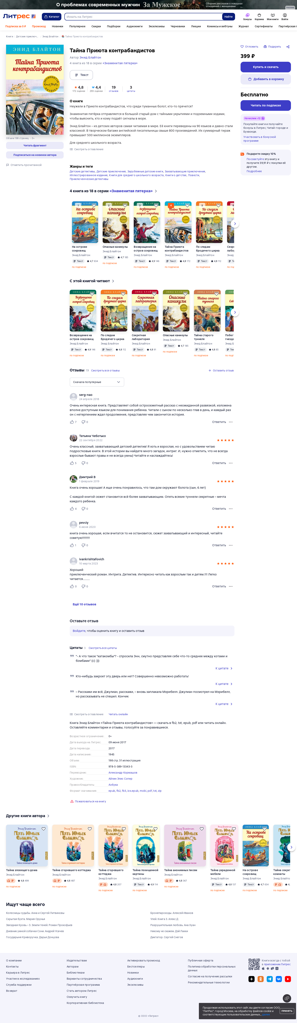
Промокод (39, 26)
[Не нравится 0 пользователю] (85, 422)
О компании (14, 960)
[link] (146, 395)
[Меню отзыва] (231, 422)
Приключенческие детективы (89, 179)
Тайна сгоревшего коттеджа (71, 870)
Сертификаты (264, 26)
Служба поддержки (18, 984)
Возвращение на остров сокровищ (146, 248)
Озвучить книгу (77, 997)
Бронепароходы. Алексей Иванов (171, 913)
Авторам (72, 966)
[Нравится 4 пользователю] (74, 508)
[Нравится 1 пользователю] (74, 545)
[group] (152, 397)
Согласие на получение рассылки (210, 976)
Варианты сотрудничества (84, 978)
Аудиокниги (135, 26)
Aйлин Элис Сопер (120, 778)
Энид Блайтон (81, 255)
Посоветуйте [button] (255, 159)
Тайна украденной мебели (222, 872)
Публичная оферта (200, 960)
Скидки (96, 26)
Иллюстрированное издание (89, 175)
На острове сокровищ (79, 248)
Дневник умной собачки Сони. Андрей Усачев (35, 931)
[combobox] (143, 16)
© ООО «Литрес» (148, 1016)
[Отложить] (94, 205)
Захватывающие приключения (185, 171)
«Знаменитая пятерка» (120, 63)
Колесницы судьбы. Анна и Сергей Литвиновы (35, 913)
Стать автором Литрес (82, 991)
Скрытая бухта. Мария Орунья (25, 919)
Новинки (57, 26)
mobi (143, 790)
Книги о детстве (176, 175)
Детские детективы (82, 171)
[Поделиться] (288, 46)
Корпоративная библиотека (85, 1003)
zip (160, 790)
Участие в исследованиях (23, 978)
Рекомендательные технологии (209, 982)
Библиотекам (75, 972)
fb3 (124, 790)
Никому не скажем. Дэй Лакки (169, 931)
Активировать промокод (143, 960)
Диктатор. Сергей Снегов (166, 937)
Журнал (243, 26)
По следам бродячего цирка (208, 248)
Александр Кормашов (123, 772)
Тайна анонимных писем (180, 870)
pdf (150, 790)
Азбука (113, 784)
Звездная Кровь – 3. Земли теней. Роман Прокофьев (39, 925)
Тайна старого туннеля (203, 337)
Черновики (178, 26)
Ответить (219, 422)
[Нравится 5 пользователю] (74, 463)
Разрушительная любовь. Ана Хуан (172, 925)
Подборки (113, 26)
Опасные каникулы (115, 247)
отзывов (113, 91)
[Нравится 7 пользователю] (74, 422)
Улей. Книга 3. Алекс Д (164, 919)
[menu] (97, 382)
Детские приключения (111, 171)
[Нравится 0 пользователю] (74, 586)
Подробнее (254, 171)
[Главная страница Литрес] (19, 17)
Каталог (51, 16)
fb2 (118, 790)
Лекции (196, 26)
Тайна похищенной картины (145, 872)
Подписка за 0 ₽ (15, 26)
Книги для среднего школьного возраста (136, 175)
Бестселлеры (136, 966)
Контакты (12, 966)
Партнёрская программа (83, 984)
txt (155, 790)
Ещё (281, 26)
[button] (35, 145)
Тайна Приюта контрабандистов (177, 248)
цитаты (131, 91)
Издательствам (77, 960)
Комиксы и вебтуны (219, 26)
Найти (228, 16)
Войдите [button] (79, 631)
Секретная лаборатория (141, 337)
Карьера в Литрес (18, 972)
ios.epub (132, 790)
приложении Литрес (277, 964)
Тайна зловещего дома (21, 870)
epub (112, 790)
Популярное (77, 26)
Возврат (11, 991)
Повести (193, 175)
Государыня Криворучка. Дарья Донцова (32, 937)
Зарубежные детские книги (145, 171)
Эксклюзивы (157, 26)
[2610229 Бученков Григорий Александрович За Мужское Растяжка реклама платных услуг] (148, 4)
